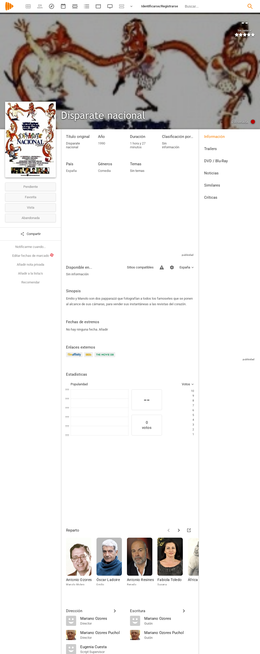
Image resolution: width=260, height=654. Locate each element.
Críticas (210, 197)
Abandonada (31, 218)
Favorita (30, 197)
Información (214, 136)
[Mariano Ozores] (102, 618)
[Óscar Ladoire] (111, 564)
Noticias (211, 173)
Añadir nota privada (30, 264)
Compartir (30, 234)
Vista (30, 207)
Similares (212, 185)
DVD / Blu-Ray (216, 161)
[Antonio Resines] (142, 564)
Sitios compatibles (140, 267)
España (71, 171)
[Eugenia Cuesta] (102, 646)
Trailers (210, 149)
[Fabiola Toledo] (172, 564)
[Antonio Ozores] (81, 564)
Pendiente (30, 187)
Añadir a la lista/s (30, 273)
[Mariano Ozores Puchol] (102, 632)
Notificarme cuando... (30, 247)
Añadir (103, 329)
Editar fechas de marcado (33, 255)
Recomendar (30, 282)
